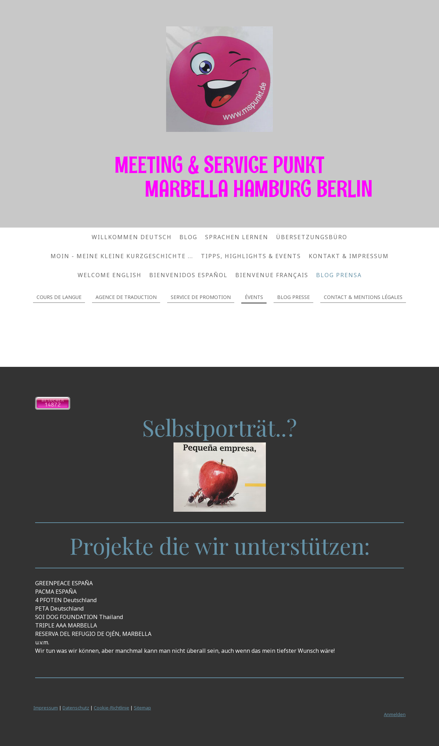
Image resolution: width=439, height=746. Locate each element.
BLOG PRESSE (293, 297)
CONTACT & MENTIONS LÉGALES (363, 297)
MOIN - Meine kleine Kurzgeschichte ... (122, 256)
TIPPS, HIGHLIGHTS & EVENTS (251, 256)
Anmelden (395, 714)
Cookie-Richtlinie (111, 707)
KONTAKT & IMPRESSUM (349, 256)
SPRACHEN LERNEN (236, 237)
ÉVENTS (254, 297)
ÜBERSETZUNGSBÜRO (311, 237)
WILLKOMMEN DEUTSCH (132, 237)
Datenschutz (76, 707)
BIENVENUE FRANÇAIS (271, 275)
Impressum (45, 707)
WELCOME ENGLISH (110, 275)
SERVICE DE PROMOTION (201, 297)
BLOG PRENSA (339, 275)
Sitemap (142, 707)
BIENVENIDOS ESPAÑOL (188, 275)
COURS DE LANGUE (59, 297)
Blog (188, 237)
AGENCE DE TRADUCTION (126, 297)
